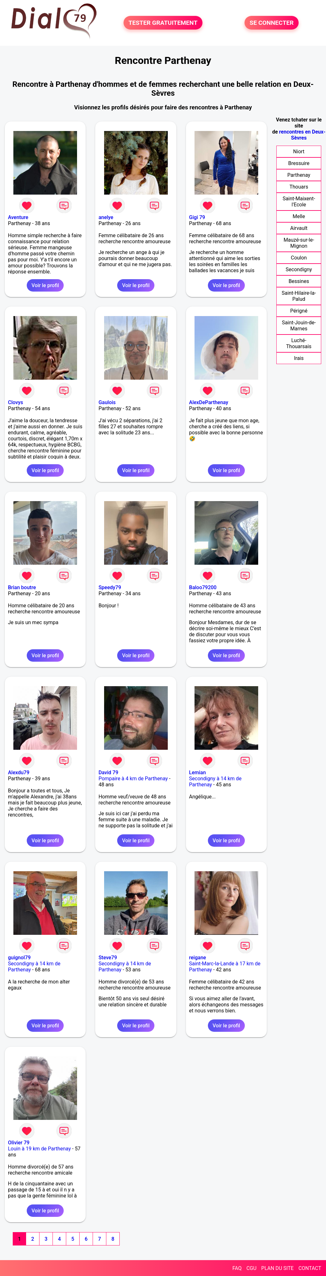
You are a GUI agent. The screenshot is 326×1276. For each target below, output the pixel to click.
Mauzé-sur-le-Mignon (299, 243)
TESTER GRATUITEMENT (163, 22)
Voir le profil (45, 285)
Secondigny (299, 269)
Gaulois (107, 402)
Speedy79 (109, 587)
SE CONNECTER (272, 22)
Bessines (298, 281)
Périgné (299, 311)
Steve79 (107, 958)
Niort (298, 151)
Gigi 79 (197, 217)
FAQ (237, 1268)
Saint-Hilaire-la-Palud (299, 296)
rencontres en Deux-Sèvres (302, 135)
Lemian (197, 772)
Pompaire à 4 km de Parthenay (133, 779)
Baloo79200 (202, 587)
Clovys (15, 402)
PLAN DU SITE (277, 1268)
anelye (105, 217)
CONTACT (309, 1268)
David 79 (108, 772)
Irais (298, 358)
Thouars (298, 187)
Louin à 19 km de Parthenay (39, 1149)
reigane (197, 958)
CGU (251, 1268)
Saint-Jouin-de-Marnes (298, 326)
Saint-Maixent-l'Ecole (299, 202)
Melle (299, 216)
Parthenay (298, 175)
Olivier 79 (19, 1143)
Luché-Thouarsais (299, 343)
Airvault (299, 228)
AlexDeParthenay (208, 402)
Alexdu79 (18, 772)
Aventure (18, 217)
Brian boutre (22, 587)
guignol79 (19, 958)
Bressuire (298, 163)
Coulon (299, 258)
